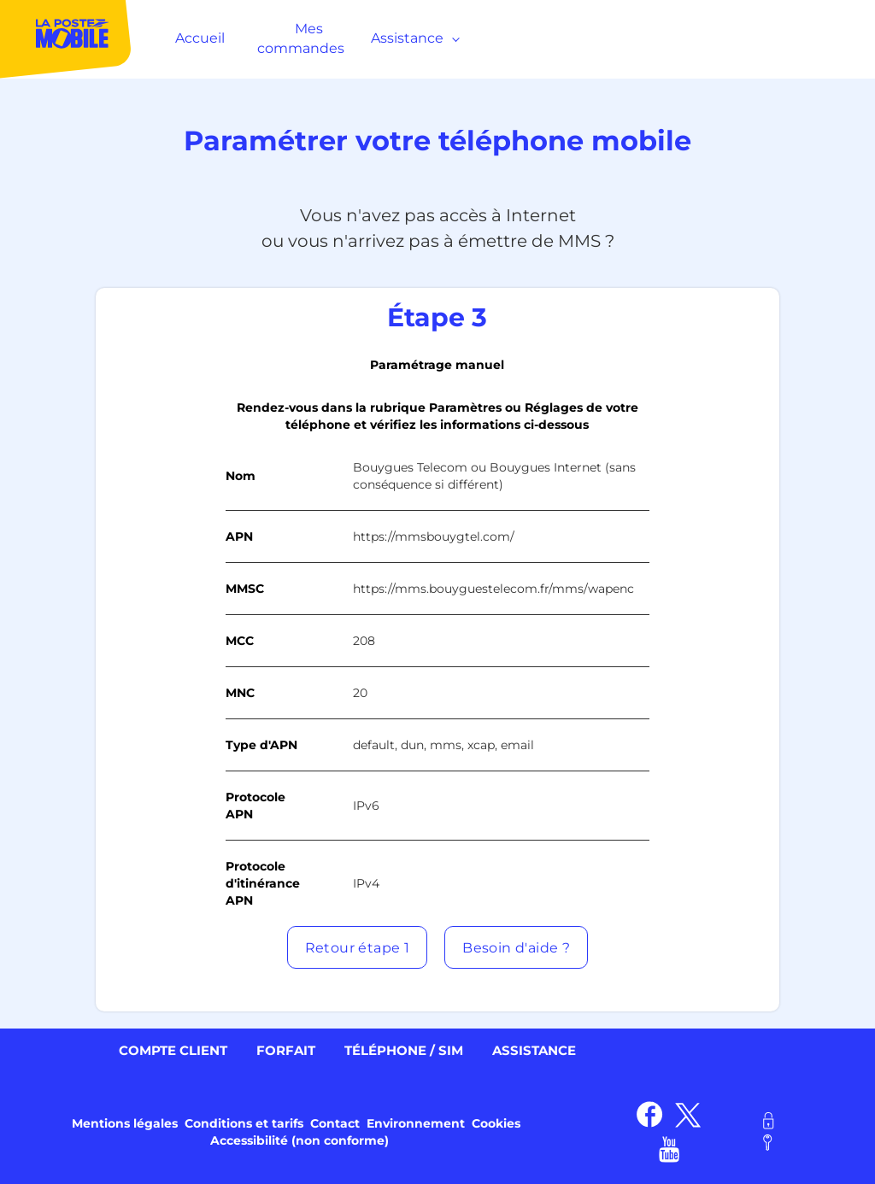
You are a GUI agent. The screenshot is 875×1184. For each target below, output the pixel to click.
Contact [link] (335, 1123)
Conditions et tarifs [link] (244, 1123)
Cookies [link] (496, 1123)
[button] (357, 947)
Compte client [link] (173, 1050)
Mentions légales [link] (125, 1123)
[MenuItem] (66, 38)
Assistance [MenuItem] (411, 38)
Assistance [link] (534, 1050)
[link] (649, 1114)
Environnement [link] (416, 1123)
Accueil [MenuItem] (200, 38)
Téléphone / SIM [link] (403, 1050)
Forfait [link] (285, 1050)
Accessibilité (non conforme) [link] (299, 1140)
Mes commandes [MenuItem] (300, 38)
